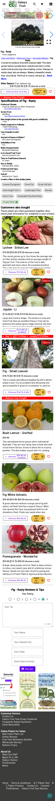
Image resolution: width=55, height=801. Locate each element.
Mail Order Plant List (12, 734)
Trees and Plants (8, 58)
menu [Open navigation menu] (4, 4)
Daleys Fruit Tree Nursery (35, 788)
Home (5, 783)
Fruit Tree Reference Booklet (17, 739)
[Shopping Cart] (42, 4)
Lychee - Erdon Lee (16, 247)
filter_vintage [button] (16, 202)
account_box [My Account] (51, 4)
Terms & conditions (21, 783)
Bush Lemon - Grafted (18, 433)
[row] (11, 184)
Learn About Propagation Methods (14, 116)
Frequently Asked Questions (16, 722)
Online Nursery (9, 736)
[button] (27, 17)
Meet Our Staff (9, 754)
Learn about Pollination (11, 129)
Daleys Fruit (23, 4)
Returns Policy (9, 745)
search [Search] (34, 4)
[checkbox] (11, 184)
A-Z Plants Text (41, 783)
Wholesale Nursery (12, 742)
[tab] (6, 10)
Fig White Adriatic (15, 494)
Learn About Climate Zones (12, 108)
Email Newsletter (11, 724)
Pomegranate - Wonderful (20, 556)
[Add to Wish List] (50, 91)
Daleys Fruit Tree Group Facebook (19, 719)
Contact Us (7, 716)
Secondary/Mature (40, 58)
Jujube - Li (10, 309)
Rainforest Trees (24, 58)
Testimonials (8, 762)
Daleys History (9, 760)
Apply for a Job (10, 757)
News (5, 765)
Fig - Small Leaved (15, 371)
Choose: (15, 91)
